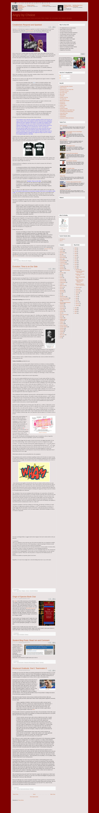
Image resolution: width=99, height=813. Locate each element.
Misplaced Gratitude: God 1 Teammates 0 (30, 668)
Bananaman (62, 252)
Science (27, 590)
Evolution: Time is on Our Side (25, 266)
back (15, 601)
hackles (31, 30)
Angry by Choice (23, 15)
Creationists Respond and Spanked (27, 25)
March (77, 301)
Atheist (18, 789)
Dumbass (62, 267)
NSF (61, 295)
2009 (76, 309)
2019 (76, 253)
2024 (76, 249)
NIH (61, 293)
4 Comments (16, 589)
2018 (76, 255)
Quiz (61, 313)
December (78, 269)
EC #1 (61, 240)
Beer (61, 254)
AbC (16, 3)
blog (20, 644)
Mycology (62, 290)
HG (34, 3)
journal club (62, 280)
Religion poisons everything (63, 320)
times (50, 248)
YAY (61, 337)
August (77, 292)
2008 (76, 311)
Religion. (62, 322)
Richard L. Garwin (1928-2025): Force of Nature (68, 6)
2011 (76, 268)
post (17, 29)
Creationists (62, 262)
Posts (61, 75)
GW (32, 3)
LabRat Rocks (63, 282)
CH (19, 3)
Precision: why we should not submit (73, 181)
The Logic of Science (64, 91)
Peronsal (62, 305)
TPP (47, 3)
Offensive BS (24, 260)
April (77, 300)
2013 (76, 264)
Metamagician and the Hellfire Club (67, 110)
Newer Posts (15, 794)
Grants (61, 277)
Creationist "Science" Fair (65, 189)
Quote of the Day (63, 314)
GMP (30, 3)
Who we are (62, 334)
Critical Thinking (63, 263)
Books (18, 634)
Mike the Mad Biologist (64, 100)
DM (27, 3)
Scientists (62, 328)
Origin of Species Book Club (24, 597)
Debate (61, 265)
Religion (29, 260)
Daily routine (62, 175)
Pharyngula (62, 106)
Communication (20, 662)
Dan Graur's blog (63, 92)
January (77, 305)
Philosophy (62, 308)
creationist (28, 30)
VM (49, 3)
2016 (76, 258)
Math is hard (62, 285)
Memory (61, 287)
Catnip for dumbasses (43, 432)
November (78, 287)
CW (25, 3)
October (77, 289)
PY (40, 3)
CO (21, 3)
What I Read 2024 (63, 139)
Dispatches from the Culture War (66, 89)
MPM (37, 3)
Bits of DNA (62, 94)
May (77, 298)
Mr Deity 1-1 (62, 239)
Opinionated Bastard (24, 789)
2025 (76, 248)
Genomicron (62, 102)
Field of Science (63, 87)
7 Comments (16, 633)
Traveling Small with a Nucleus (66, 86)
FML (61, 274)
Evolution (19, 260)
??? (60, 248)
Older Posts (52, 794)
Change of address (30, 5)
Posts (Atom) (21, 800)
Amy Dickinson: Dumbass (71, 160)
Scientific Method (34, 590)
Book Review (62, 257)
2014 (76, 262)
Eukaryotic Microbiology (29, 662)
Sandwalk (62, 95)
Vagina (61, 333)
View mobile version (34, 796)
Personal (62, 306)
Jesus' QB (47, 689)
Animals (61, 249)
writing (61, 336)
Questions (19, 590)
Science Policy (63, 325)
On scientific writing (70, 168)
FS (13, 3)
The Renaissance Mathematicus (66, 111)
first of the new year (30, 608)
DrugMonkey (62, 103)
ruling (16, 255)
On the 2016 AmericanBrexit (72, 153)
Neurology (62, 291)
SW (45, 3)
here (34, 82)
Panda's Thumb (63, 105)
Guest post (62, 279)
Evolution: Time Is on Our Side (34, 181)
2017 (76, 257)
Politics (61, 309)
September (78, 291)
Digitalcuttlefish (63, 114)
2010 (76, 307)
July (77, 294)
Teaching (41, 662)
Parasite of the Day (64, 97)
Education (62, 268)
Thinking (61, 331)
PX (38, 3)
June (77, 296)
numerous (46, 248)
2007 (76, 313)
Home (34, 794)
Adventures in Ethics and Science (67, 118)
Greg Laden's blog (64, 113)
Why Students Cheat (70, 145)
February (78, 303)
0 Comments (16, 259)
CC (17, 3)
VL (23, 3)
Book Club (62, 256)
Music (61, 288)
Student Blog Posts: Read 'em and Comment (31, 640)
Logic (61, 284)
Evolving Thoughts (64, 108)
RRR (42, 3)
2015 (76, 260)
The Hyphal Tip (63, 99)
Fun (61, 276)
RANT (61, 316)
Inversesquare (63, 116)
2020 (76, 251)
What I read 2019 (63, 125)
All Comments (63, 78)
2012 (76, 266)
